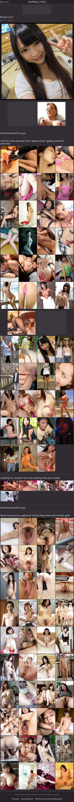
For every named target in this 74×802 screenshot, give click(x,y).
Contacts (15, 799)
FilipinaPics (37, 2)
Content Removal (27, 799)
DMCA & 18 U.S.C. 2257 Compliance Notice (48, 799)
